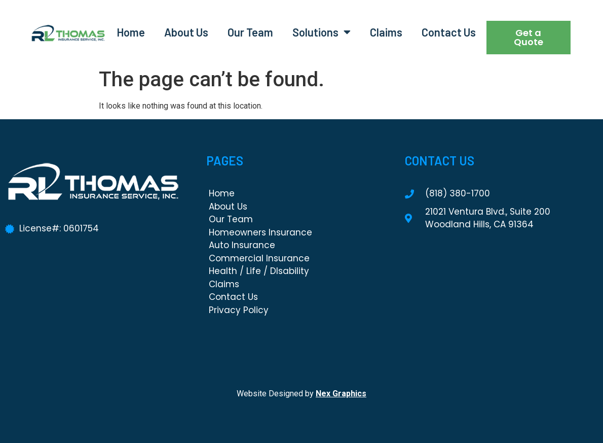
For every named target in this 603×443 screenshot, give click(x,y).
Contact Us (449, 32)
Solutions (321, 32)
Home (131, 32)
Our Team (250, 32)
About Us (186, 32)
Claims (386, 32)
